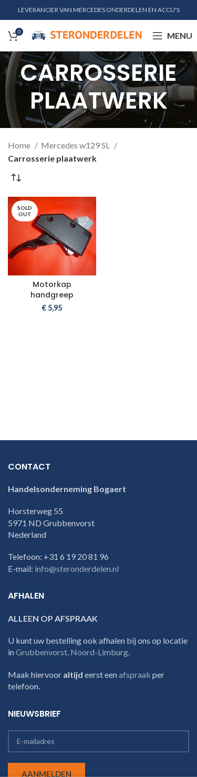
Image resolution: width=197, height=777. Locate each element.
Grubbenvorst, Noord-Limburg (72, 652)
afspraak (135, 674)
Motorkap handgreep (52, 289)
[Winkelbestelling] (16, 178)
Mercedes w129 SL (76, 145)
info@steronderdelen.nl (77, 568)
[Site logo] (87, 34)
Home (20, 145)
